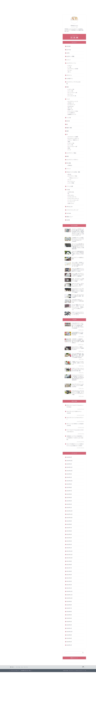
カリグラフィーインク (73, 101)
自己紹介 (69, 46)
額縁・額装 (69, 127)
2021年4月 (69, 578)
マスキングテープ (72, 196)
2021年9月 (69, 561)
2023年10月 (69, 480)
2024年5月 (69, 474)
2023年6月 (69, 494)
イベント (69, 168)
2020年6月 (69, 611)
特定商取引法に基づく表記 (26, 670)
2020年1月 (69, 628)
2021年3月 (69, 581)
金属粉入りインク (72, 114)
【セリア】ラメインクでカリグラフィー (75, 418)
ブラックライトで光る (73, 111)
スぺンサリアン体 (72, 95)
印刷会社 (70, 165)
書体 (68, 86)
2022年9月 (69, 521)
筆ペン (69, 71)
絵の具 (68, 121)
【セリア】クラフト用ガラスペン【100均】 (74, 412)
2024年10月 (69, 470)
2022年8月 (69, 524)
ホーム (16, 11)
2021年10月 (69, 557)
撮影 (68, 131)
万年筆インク (71, 103)
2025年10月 (69, 460)
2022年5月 (69, 534)
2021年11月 (69, 554)
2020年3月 (69, 621)
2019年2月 (69, 641)
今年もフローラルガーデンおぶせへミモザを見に (75, 406)
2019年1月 (69, 645)
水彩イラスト (71, 203)
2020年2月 (69, 624)
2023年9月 (69, 484)
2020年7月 (69, 608)
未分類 (68, 220)
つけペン (70, 65)
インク (41, 11)
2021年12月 (69, 551)
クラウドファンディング (72, 210)
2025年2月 (69, 464)
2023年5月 (69, 497)
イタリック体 (71, 89)
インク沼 (69, 117)
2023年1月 (69, 507)
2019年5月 (69, 638)
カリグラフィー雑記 (71, 153)
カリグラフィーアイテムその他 (73, 82)
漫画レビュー (70, 216)
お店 (67, 11)
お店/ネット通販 (70, 56)
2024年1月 (69, 477)
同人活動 (69, 163)
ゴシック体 (70, 90)
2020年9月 (69, 601)
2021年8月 (69, 564)
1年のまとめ (69, 206)
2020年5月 (69, 614)
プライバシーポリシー (15, 670)
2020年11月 (69, 594)
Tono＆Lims (70, 106)
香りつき (70, 107)
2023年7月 (69, 490)
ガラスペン (69, 75)
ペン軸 (69, 67)
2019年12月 (69, 631)
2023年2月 (69, 504)
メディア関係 (71, 183)
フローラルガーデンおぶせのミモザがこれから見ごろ (75, 430)
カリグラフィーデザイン (72, 159)
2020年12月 (69, 591)
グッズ (69, 179)
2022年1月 (69, 547)
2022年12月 (69, 510)
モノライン (70, 94)
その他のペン (70, 78)
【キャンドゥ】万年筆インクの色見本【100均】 (75, 424)
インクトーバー (71, 201)
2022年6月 (69, 531)
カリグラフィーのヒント (73, 138)
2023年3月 (69, 500)
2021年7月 (69, 567)
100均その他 (71, 192)
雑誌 (69, 148)
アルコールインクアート (73, 198)
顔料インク (70, 109)
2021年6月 (69, 571)
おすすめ (69, 49)
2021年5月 (69, 574)
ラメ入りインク (71, 104)
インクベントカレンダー (73, 200)
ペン (29, 11)
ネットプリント (71, 181)
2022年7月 (69, 527)
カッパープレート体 (72, 92)
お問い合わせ (80, 11)
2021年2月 (69, 584)
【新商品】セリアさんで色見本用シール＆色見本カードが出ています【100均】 (75, 438)
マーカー (70, 70)
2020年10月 (69, 598)
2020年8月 (69, 604)
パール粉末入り (71, 112)
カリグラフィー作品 (72, 176)
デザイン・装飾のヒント (73, 140)
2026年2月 (69, 457)
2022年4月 (69, 537)
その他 (68, 189)
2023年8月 (69, 487)
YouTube (69, 213)
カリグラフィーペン (71, 63)
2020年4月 (69, 618)
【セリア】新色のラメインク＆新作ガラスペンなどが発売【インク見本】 (75, 445)
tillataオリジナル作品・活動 (73, 172)
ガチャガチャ (71, 195)
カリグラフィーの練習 (73, 136)
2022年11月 (69, 514)
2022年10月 (69, 517)
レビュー (69, 59)
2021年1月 (69, 588)
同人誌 (69, 174)
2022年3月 (69, 541)
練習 (68, 156)
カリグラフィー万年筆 (73, 68)
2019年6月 (69, 635)
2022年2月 (69, 544)
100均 (68, 53)
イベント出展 (70, 186)
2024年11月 (69, 467)
